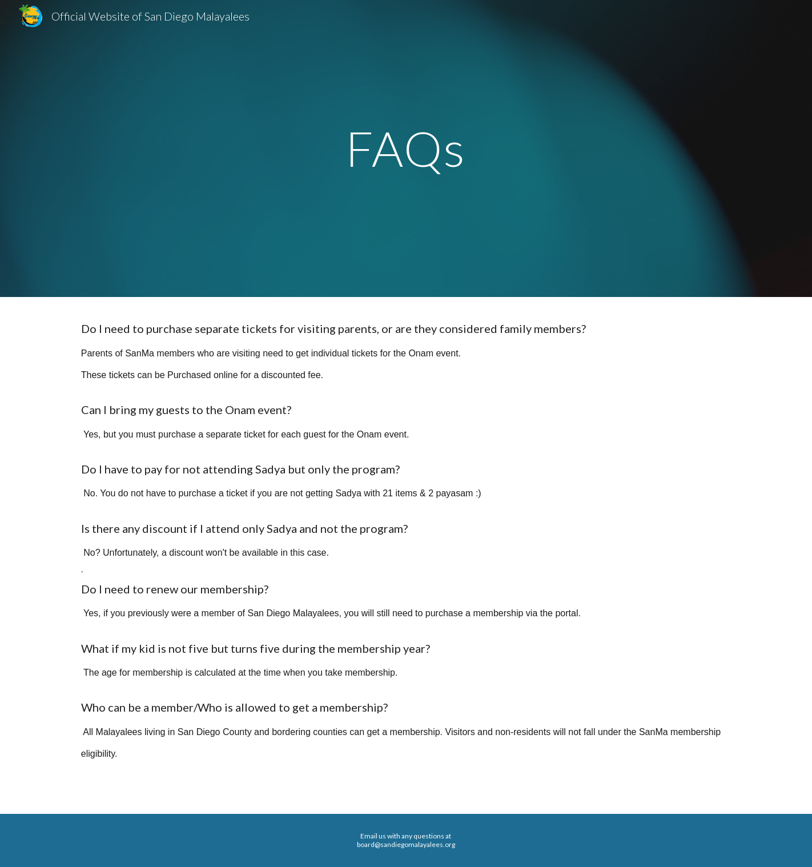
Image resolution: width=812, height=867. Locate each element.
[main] (406, 148)
